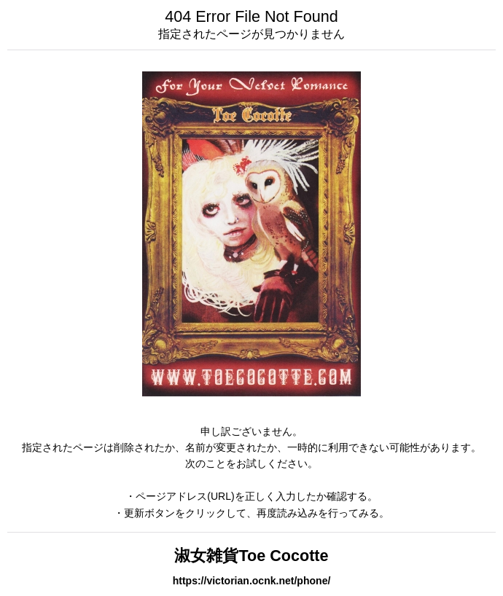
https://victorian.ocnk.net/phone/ (252, 581)
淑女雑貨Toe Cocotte (251, 555)
